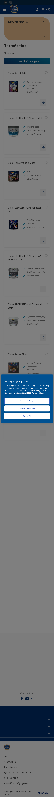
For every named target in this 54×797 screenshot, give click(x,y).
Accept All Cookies (27, 408)
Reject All (27, 416)
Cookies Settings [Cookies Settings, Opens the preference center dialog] (27, 401)
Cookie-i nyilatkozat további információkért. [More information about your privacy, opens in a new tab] (24, 393)
